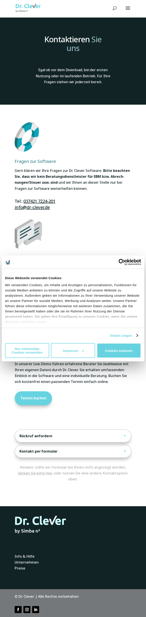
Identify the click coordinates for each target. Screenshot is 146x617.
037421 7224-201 (39, 201)
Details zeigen (121, 335)
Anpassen (73, 351)
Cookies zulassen (119, 351)
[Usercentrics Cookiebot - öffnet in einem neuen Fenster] (122, 262)
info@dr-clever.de (32, 207)
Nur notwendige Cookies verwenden (27, 350)
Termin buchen (33, 398)
